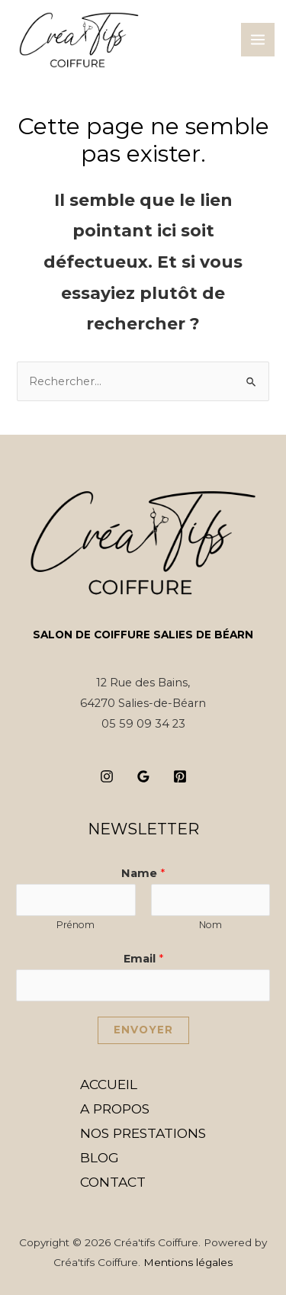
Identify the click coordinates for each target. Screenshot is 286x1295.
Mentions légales (188, 1262)
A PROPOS (114, 1109)
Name (143, 873)
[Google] (143, 776)
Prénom (75, 924)
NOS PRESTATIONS (143, 1133)
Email (143, 959)
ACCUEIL (108, 1084)
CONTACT (113, 1182)
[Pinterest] (180, 776)
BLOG (99, 1157)
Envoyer (143, 1029)
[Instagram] (107, 776)
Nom (210, 924)
